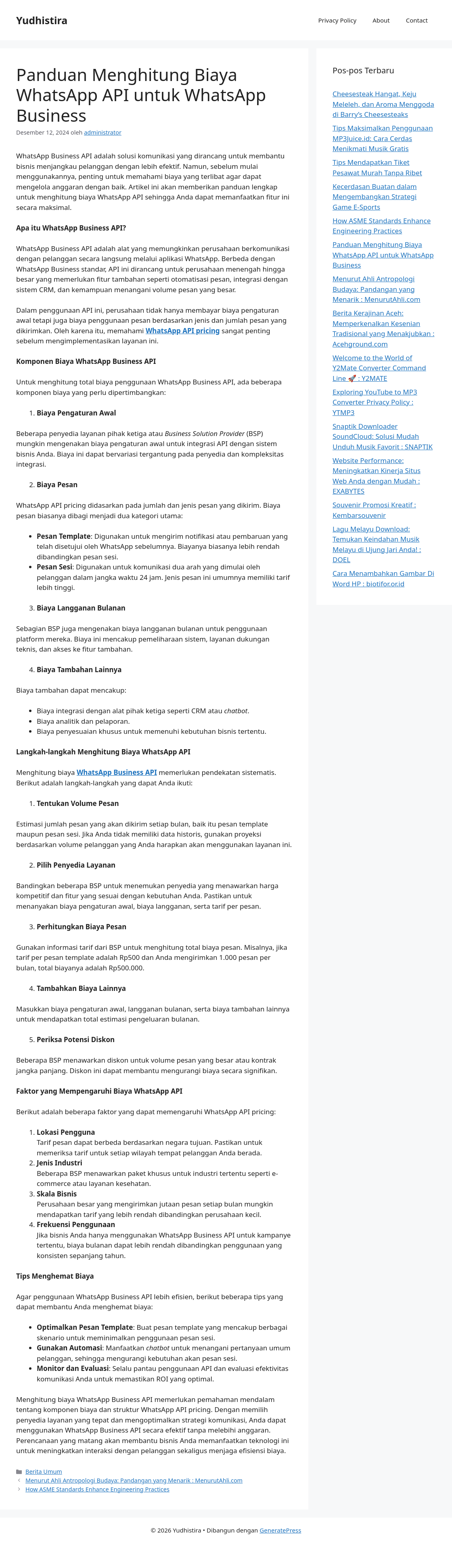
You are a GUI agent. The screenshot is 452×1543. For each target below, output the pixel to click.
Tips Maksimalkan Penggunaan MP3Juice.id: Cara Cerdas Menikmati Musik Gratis (383, 138)
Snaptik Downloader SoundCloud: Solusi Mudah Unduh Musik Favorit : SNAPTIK (383, 436)
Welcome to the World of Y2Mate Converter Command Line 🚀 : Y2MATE (379, 368)
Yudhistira (41, 20)
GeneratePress (280, 1530)
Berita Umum (43, 1471)
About (381, 20)
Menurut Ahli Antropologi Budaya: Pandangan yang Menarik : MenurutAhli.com (134, 1480)
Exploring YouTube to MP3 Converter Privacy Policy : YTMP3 (375, 402)
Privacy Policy (337, 20)
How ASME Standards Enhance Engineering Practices (97, 1489)
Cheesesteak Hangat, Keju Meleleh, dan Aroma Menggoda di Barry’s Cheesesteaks (383, 104)
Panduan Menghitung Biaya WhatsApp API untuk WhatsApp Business (383, 255)
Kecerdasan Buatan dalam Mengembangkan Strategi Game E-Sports (375, 197)
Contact (417, 20)
